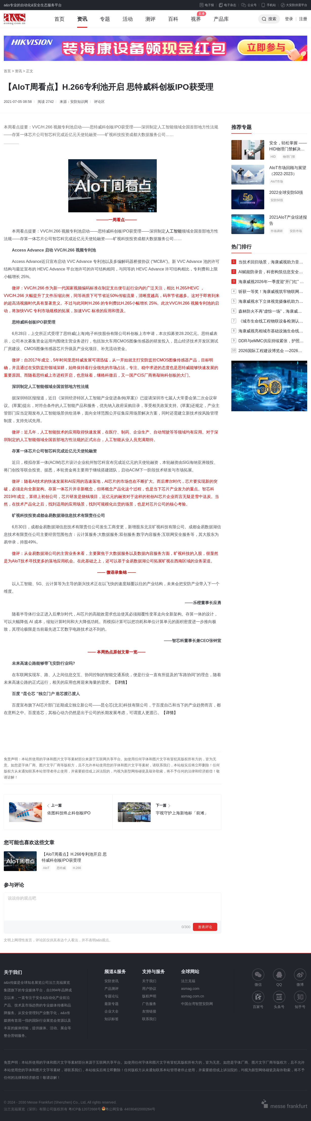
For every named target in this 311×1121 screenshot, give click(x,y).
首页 (59, 22)
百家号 (258, 1000)
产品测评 (111, 989)
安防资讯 (111, 981)
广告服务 (149, 1004)
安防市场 (296, 231)
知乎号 (300, 1000)
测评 (150, 22)
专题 (105, 22)
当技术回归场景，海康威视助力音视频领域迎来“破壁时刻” (267, 263)
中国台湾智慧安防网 (197, 1004)
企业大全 (111, 1011)
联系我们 (149, 1019)
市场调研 (277, 231)
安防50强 (277, 200)
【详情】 (121, 682)
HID (273, 156)
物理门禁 (289, 156)
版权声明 (149, 996)
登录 (289, 19)
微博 (300, 978)
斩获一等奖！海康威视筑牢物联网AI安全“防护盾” (267, 292)
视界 (196, 22)
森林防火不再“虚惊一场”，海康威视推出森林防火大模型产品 (266, 312)
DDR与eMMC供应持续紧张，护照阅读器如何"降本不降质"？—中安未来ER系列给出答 (267, 342)
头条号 (279, 1000)
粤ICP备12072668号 (85, 1109)
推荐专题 (241, 127)
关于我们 (149, 981)
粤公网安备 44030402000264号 (128, 1109)
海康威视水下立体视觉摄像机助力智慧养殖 (267, 302)
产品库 (221, 22)
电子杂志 (227, 5)
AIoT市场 (277, 181)
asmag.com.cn (192, 996)
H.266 (77, 868)
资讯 (82, 22)
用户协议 (149, 989)
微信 (258, 978)
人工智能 (174, 231)
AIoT (46, 868)
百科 (173, 22)
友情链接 (149, 1011)
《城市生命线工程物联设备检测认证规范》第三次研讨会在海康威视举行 (267, 322)
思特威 (61, 868)
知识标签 (111, 1019)
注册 (303, 19)
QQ (279, 978)
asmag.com (190, 989)
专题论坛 (111, 996)
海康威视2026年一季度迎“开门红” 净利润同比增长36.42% (267, 283)
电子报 (207, 5)
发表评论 (205, 927)
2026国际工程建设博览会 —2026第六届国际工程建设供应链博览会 (266, 352)
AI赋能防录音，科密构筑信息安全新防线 (267, 273)
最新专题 (111, 1004)
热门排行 (241, 246)
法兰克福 (188, 981)
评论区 (99, 102)
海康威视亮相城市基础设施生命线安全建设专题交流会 (267, 332)
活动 (128, 22)
